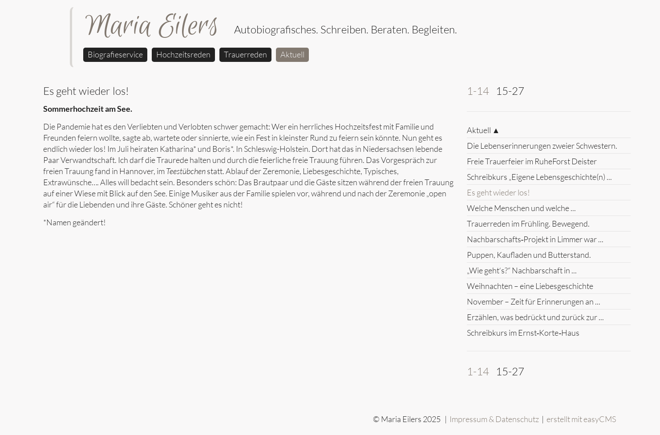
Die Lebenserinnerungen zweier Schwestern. (542, 145)
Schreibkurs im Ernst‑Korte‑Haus (523, 332)
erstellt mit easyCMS (582, 419)
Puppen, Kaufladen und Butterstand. (529, 255)
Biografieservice (115, 54)
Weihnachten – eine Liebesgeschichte (530, 286)
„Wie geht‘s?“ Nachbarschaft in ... (522, 270)
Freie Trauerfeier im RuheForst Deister (532, 161)
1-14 (478, 91)
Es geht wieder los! (498, 192)
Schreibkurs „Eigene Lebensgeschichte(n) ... (539, 177)
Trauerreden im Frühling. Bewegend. (528, 223)
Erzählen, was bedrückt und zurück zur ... (535, 317)
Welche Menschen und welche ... (521, 208)
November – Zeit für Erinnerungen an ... (533, 301)
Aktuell (292, 54)
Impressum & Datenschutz (494, 419)
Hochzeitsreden (183, 54)
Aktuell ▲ (483, 130)
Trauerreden (245, 54)
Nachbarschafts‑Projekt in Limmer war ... (535, 239)
